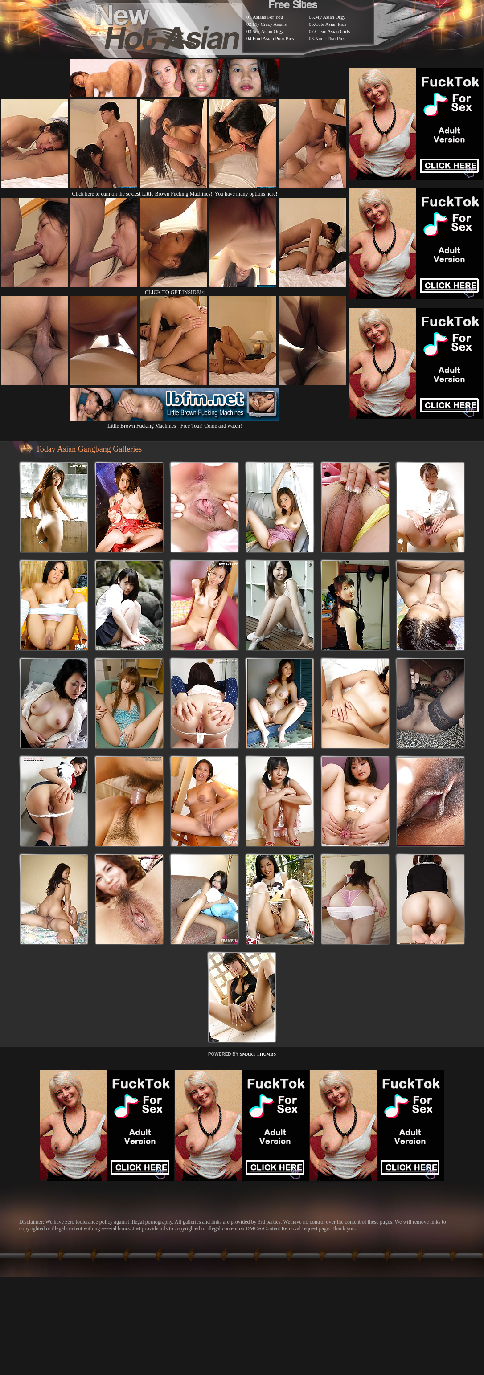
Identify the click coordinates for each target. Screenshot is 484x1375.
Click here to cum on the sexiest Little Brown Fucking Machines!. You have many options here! (175, 194)
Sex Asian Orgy (268, 31)
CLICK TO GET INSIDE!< (175, 292)
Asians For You (268, 17)
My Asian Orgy (330, 17)
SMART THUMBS (258, 1054)
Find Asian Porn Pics (273, 38)
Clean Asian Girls (332, 31)
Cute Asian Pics (330, 24)
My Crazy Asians (270, 24)
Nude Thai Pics (330, 38)
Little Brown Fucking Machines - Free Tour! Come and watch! (174, 422)
